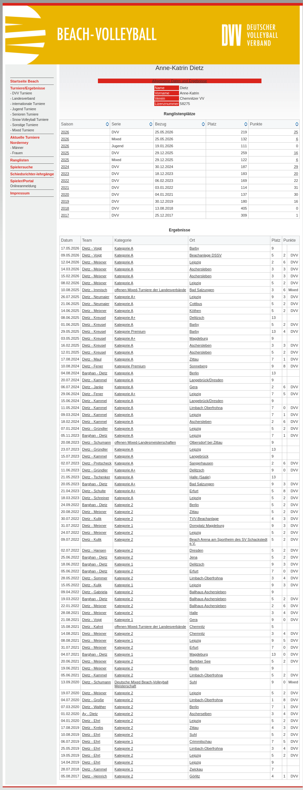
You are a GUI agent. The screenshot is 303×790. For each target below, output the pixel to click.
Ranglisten (19, 160)
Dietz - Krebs (92, 728)
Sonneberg (198, 366)
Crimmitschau (201, 741)
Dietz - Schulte (94, 491)
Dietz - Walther (94, 707)
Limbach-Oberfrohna (206, 578)
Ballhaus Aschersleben (208, 592)
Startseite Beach (24, 81)
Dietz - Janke (92, 387)
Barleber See (200, 661)
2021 (65, 187)
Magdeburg (199, 338)
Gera (193, 387)
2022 (65, 181)
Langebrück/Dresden (206, 380)
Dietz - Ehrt (91, 721)
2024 (65, 167)
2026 (65, 132)
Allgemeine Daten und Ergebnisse (179, 81)
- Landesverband (22, 98)
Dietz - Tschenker (96, 477)
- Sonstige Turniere (24, 125)
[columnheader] (85, 124)
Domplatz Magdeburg (207, 526)
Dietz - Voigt (92, 248)
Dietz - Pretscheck (96, 463)
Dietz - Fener (92, 366)
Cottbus (196, 304)
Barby (194, 248)
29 (296, 167)
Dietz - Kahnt (92, 627)
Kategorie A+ (124, 297)
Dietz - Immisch (94, 290)
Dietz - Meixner (94, 262)
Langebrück (199, 456)
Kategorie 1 (123, 526)
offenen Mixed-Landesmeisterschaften (145, 442)
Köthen (195, 311)
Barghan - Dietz (94, 373)
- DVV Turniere (21, 93)
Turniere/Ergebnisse (27, 88)
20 (296, 174)
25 (296, 132)
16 (296, 153)
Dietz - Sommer (94, 578)
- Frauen (16, 153)
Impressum (20, 193)
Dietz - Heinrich (94, 776)
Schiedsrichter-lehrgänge (32, 174)
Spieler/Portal (22, 181)
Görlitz (195, 776)
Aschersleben (201, 269)
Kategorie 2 (123, 505)
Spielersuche (21, 167)
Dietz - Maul (92, 359)
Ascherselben (201, 714)
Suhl (193, 682)
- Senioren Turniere (24, 114)
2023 (65, 174)
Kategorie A (123, 248)
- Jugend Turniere (23, 109)
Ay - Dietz (90, 714)
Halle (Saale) (200, 477)
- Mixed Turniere (22, 130)
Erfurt (194, 491)
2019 (65, 201)
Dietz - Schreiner (95, 498)
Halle (194, 613)
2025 (65, 153)
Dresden (196, 550)
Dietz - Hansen (94, 550)
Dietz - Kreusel (94, 318)
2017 (65, 215)
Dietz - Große (93, 700)
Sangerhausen (201, 463)
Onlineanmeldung (23, 186)
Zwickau (196, 769)
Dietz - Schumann (96, 442)
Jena (193, 557)
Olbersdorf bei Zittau (206, 442)
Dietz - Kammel (94, 380)
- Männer (16, 148)
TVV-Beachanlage (204, 519)
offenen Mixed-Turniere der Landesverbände (150, 290)
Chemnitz (197, 627)
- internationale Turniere (27, 104)
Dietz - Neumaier (95, 297)
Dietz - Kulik (92, 519)
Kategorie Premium (129, 331)
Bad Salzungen (202, 290)
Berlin (194, 373)
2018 (65, 208)
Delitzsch (197, 318)
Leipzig (195, 262)
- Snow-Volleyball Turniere (29, 119)
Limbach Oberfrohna (206, 408)
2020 (65, 194)
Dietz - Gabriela (94, 592)
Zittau (194, 359)
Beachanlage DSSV (206, 255)
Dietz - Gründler (95, 428)
